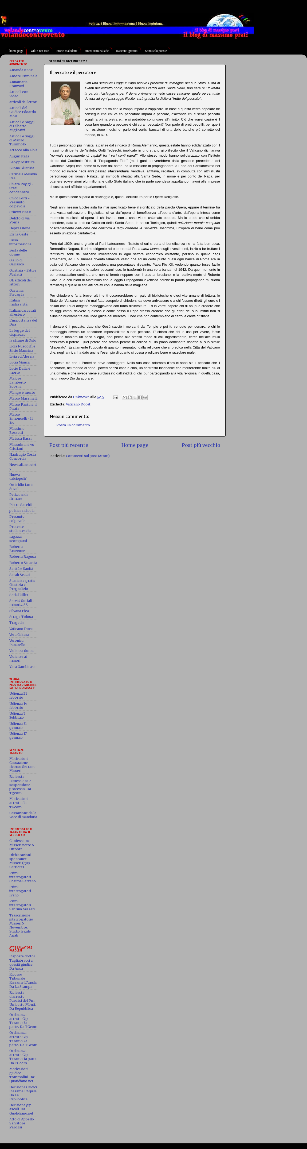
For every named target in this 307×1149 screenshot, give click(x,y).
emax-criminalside (97, 51)
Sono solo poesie (156, 51)
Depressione (19, 228)
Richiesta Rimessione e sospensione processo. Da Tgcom (20, 785)
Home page (134, 445)
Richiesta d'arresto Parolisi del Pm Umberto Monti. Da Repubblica (22, 1001)
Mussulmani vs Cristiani (21, 447)
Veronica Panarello (17, 643)
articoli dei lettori (23, 102)
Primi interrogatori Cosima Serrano (22, 877)
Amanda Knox (21, 70)
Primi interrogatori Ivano (20, 891)
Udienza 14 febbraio (18, 706)
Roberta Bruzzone (17, 549)
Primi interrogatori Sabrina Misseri (22, 905)
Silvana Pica (19, 611)
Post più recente (68, 445)
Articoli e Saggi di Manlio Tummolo (21, 140)
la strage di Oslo (22, 340)
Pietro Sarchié (21, 505)
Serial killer (18, 595)
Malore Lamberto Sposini (17, 382)
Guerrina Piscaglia (16, 292)
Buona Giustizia (21, 168)
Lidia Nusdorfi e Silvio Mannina (22, 348)
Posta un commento (73, 425)
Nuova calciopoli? (18, 477)
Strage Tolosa (21, 617)
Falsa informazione (20, 242)
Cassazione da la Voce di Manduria (23, 815)
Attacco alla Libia (23, 150)
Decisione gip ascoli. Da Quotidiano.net (21, 1109)
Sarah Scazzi (19, 575)
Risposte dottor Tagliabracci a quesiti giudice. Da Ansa (22, 962)
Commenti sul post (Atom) (88, 456)
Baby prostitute (22, 162)
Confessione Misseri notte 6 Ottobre (21, 845)
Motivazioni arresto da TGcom (18, 803)
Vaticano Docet (78, 404)
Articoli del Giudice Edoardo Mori (22, 112)
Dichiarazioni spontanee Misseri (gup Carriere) (20, 861)
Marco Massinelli (23, 398)
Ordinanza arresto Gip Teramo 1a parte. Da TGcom (23, 1057)
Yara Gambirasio (23, 667)
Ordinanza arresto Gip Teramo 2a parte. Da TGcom (23, 1039)
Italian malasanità (18, 302)
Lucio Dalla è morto (19, 370)
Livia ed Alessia (21, 356)
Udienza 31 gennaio (18, 726)
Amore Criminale (23, 76)
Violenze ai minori (18, 659)
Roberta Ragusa (22, 557)
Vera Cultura (19, 635)
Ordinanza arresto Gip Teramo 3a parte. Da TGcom (23, 1021)
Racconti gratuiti (126, 51)
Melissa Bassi (20, 438)
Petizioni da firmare (18, 497)
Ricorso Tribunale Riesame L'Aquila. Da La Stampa (23, 980)
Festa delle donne (18, 252)
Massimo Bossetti (17, 431)
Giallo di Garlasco (16, 262)
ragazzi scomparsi (18, 539)
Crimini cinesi (20, 212)
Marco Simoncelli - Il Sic (21, 418)
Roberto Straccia (23, 563)
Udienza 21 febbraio (18, 695)
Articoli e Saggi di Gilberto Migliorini (21, 126)
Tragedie (16, 623)
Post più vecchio (201, 445)
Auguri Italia (19, 156)
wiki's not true (40, 51)
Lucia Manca (19, 362)
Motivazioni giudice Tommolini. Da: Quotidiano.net (22, 1075)
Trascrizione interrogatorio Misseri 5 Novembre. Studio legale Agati (21, 925)
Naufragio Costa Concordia (22, 456)
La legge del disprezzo (19, 332)
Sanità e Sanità (21, 569)
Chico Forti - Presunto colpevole (19, 202)
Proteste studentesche (20, 529)
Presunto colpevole (17, 518)
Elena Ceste (18, 234)
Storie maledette (66, 51)
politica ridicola (21, 511)
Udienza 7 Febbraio (17, 715)
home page (16, 51)
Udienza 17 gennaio (18, 736)
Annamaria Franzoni (18, 84)
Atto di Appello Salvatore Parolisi (21, 1123)
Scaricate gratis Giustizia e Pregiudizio (22, 585)
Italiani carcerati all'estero (22, 312)
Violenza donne (21, 651)
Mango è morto (22, 392)
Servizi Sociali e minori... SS (21, 603)
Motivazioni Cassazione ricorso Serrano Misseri (22, 765)
